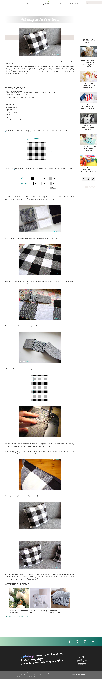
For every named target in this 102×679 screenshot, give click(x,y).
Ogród (28, 3)
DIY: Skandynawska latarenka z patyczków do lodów (88, 62)
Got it (83, 675)
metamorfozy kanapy (49, 93)
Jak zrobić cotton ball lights (88, 128)
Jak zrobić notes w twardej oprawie (88, 149)
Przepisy (59, 3)
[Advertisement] (88, 218)
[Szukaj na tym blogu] (95, 2)
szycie (28, 616)
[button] (6, 24)
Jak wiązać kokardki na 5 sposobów (88, 85)
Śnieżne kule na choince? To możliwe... (18, 612)
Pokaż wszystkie (73, 3)
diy (15, 616)
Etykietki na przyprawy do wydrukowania (88, 170)
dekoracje (9, 616)
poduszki (21, 616)
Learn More (76, 675)
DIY (37, 3)
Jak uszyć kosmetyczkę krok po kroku (88, 106)
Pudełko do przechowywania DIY (58, 612)
